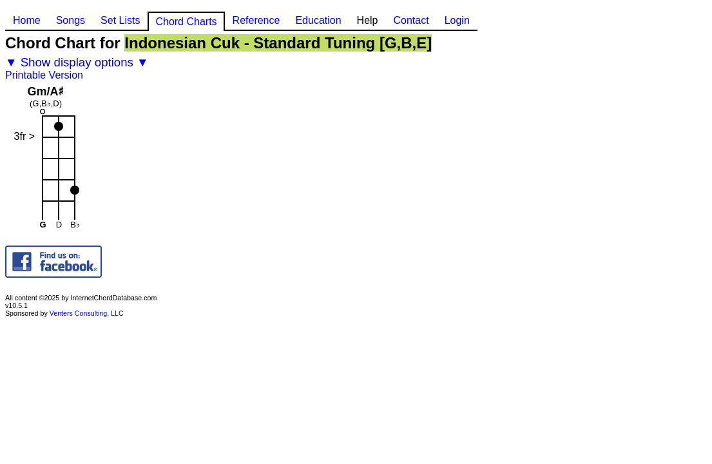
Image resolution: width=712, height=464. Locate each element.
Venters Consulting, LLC (87, 313)
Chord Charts (185, 21)
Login (457, 20)
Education (318, 20)
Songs (70, 20)
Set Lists (120, 20)
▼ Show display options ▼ (77, 62)
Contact (410, 20)
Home (27, 20)
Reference (256, 20)
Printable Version (44, 75)
